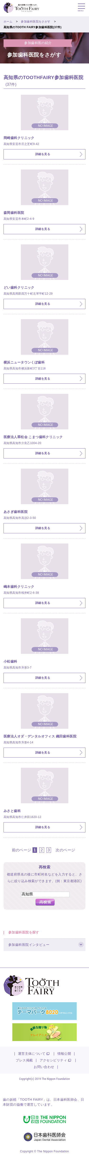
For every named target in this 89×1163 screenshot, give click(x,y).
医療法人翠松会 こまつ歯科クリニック (33, 437)
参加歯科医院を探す (23, 932)
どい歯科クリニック (19, 287)
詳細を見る (42, 154)
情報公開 (64, 1053)
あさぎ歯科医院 (16, 512)
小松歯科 (10, 661)
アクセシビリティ (53, 1060)
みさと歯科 (12, 811)
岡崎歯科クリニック (19, 138)
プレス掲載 (24, 1060)
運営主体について (31, 1053)
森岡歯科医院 (14, 213)
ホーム (8, 21)
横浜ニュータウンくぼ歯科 (24, 362)
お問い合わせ (44, 1067)
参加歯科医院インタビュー (28, 945)
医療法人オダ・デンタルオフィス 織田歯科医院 (40, 736)
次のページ (65, 850)
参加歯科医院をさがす (35, 21)
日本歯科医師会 (65, 1099)
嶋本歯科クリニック (19, 586)
